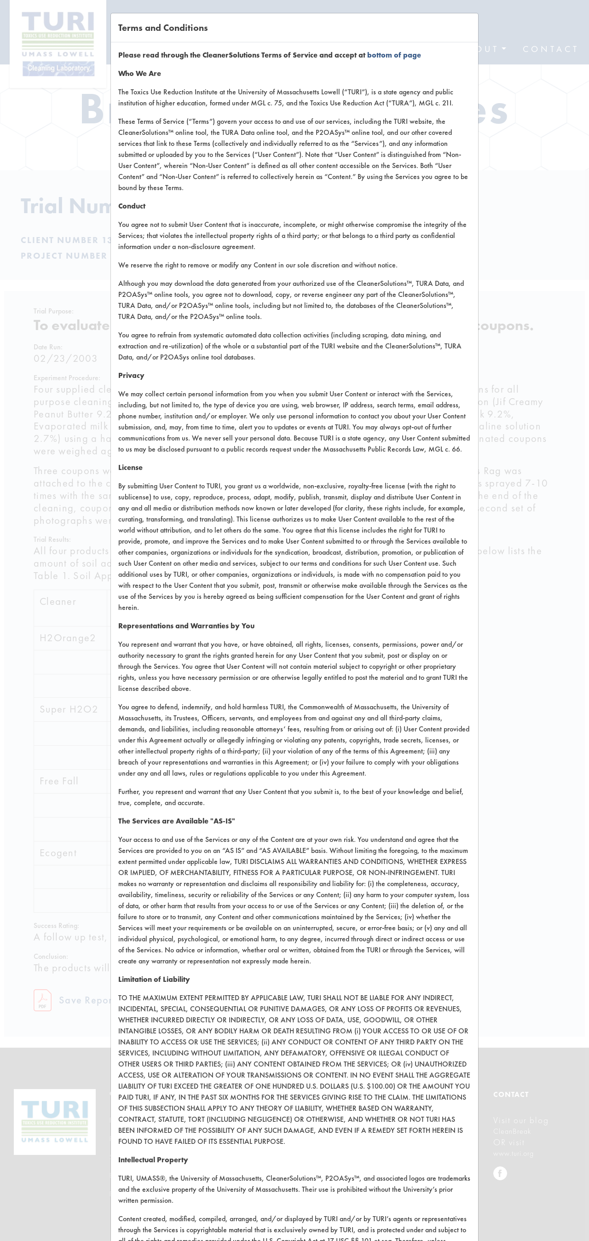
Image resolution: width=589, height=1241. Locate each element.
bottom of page (394, 55)
